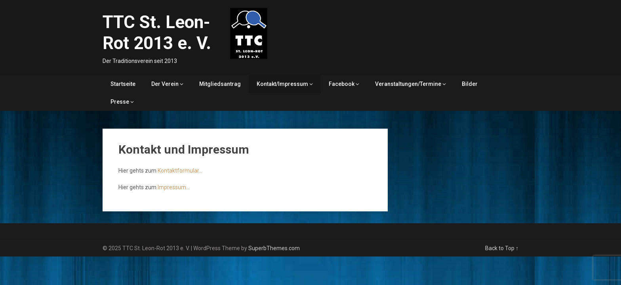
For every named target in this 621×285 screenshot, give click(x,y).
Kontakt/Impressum (282, 84)
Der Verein (165, 84)
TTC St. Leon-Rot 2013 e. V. (157, 32)
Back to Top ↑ (501, 248)
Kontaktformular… (180, 170)
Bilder (470, 84)
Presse (119, 102)
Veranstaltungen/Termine (408, 84)
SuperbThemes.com (274, 248)
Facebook (341, 84)
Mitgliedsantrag (220, 84)
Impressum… (174, 187)
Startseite (122, 84)
